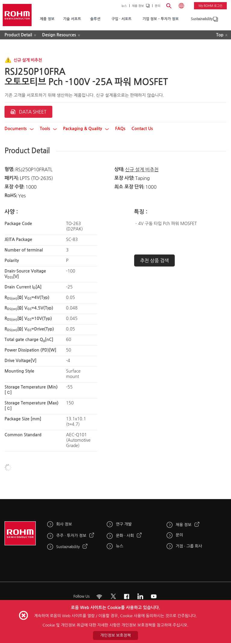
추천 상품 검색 (154, 260)
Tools (48, 128)
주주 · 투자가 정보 (71, 536)
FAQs (120, 128)
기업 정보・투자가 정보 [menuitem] (161, 19)
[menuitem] (202, 19)
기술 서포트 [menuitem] (72, 19)
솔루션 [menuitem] (95, 19)
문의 (157, 5)
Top (219, 35)
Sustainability (202, 19)
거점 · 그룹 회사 (189, 546)
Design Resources (59, 35)
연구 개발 (124, 524)
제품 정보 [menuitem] (47, 19)
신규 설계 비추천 (142, 169)
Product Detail (18, 35)
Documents (19, 128)
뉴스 (124, 5)
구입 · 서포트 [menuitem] (122, 19)
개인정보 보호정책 (115, 635)
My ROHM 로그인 (210, 5)
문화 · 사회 (125, 536)
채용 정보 (138, 5)
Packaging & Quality (86, 128)
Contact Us (142, 128)
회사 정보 (64, 524)
